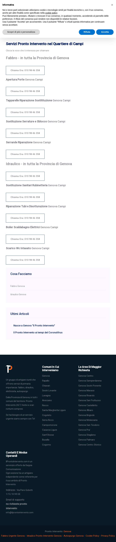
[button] (112, 4)
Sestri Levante (49, 390)
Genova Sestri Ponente (89, 385)
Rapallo (45, 380)
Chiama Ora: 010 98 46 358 (25, 70)
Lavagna (46, 395)
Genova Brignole (86, 415)
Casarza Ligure (49, 430)
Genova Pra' (84, 430)
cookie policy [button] (51, 13)
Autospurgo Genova (74, 535)
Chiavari (46, 385)
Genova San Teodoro (88, 425)
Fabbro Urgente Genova (13, 535)
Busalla (45, 439)
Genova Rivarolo (86, 395)
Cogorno (46, 444)
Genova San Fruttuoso (89, 400)
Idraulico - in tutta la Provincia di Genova (39, 164)
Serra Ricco (48, 420)
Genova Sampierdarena (90, 380)
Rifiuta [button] (87, 32)
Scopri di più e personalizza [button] (21, 32)
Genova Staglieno (87, 435)
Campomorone (49, 425)
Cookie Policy (92, 535)
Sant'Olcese (48, 435)
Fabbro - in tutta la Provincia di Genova (37, 58)
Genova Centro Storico (89, 444)
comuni (9, 401)
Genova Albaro (85, 410)
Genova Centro (85, 375)
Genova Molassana (87, 420)
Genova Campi (24, 79)
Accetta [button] (105, 32)
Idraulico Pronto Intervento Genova (44, 535)
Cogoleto (46, 415)
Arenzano (47, 400)
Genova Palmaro (86, 439)
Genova (46, 375)
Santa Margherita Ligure (54, 410)
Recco (45, 405)
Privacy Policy (108, 535)
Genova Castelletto (87, 405)
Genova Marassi (86, 390)
